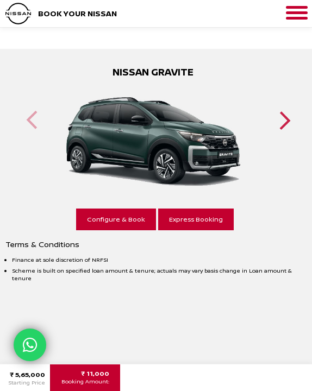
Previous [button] (32, 120)
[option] (153, 132)
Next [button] (285, 120)
